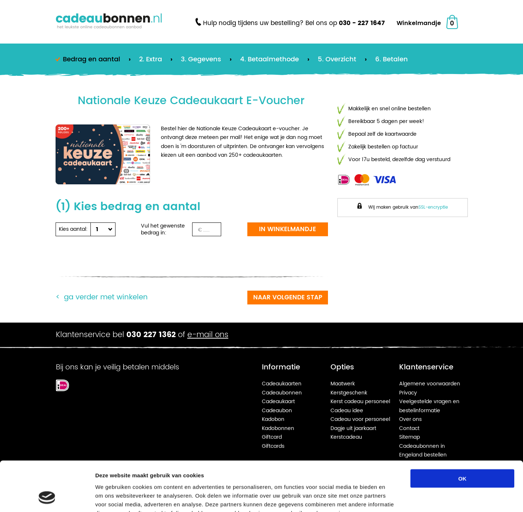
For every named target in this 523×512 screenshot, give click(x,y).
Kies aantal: (73, 229)
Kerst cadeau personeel (360, 401)
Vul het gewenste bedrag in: (163, 229)
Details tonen (392, 498)
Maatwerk (343, 384)
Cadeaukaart (278, 401)
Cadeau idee (347, 410)
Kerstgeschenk (349, 393)
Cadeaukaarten (281, 384)
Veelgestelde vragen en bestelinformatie (429, 406)
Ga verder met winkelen (106, 297)
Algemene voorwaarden (429, 384)
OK (462, 434)
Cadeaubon (277, 410)
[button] (101, 229)
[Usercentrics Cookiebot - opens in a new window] (47, 497)
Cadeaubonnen (282, 393)
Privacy (408, 393)
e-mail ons (207, 335)
